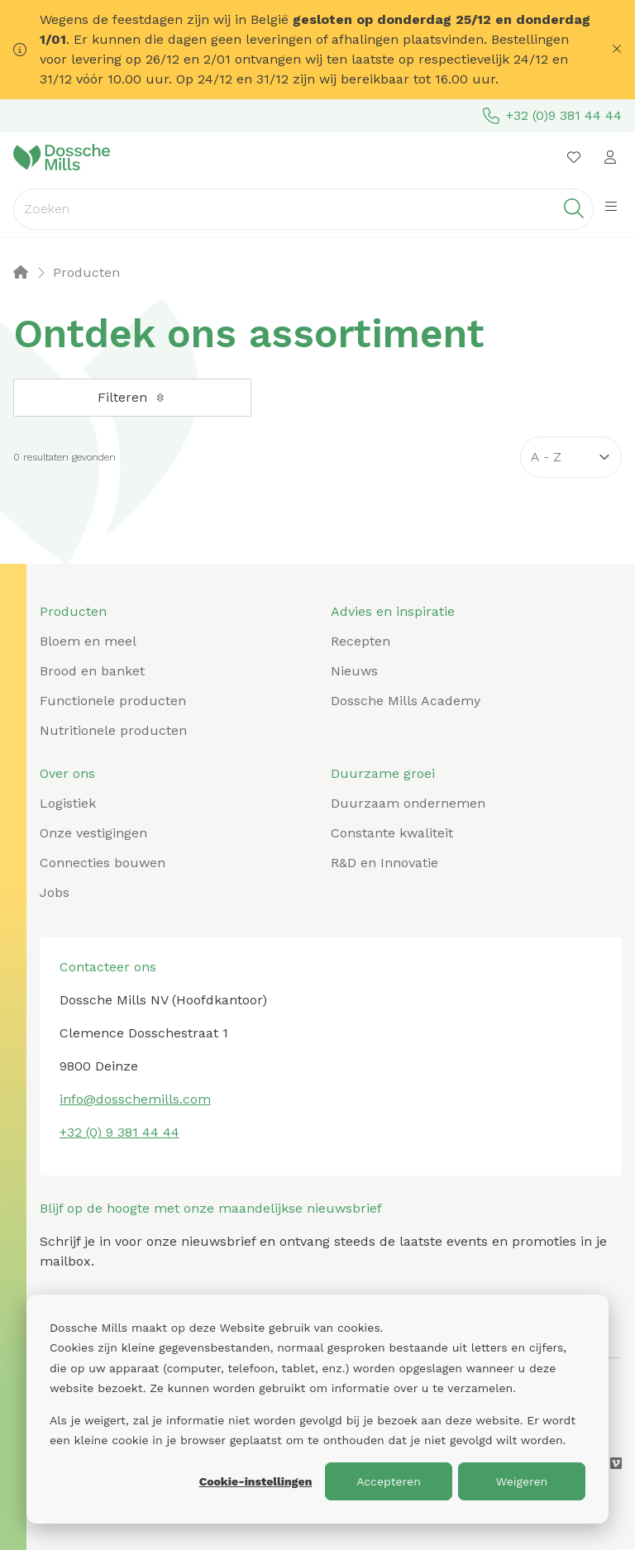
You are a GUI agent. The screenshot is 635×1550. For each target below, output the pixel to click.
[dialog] (317, 1409)
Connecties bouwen (102, 862)
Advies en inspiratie (393, 611)
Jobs (54, 892)
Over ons (67, 773)
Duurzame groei (383, 773)
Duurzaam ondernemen (408, 803)
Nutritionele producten (113, 730)
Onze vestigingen (93, 833)
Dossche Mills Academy (405, 700)
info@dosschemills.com (135, 1099)
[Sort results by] (571, 457)
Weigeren (522, 1481)
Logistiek (68, 803)
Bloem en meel (88, 641)
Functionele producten (113, 700)
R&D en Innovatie (384, 862)
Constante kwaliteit (392, 833)
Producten (73, 611)
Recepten (360, 641)
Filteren (132, 397)
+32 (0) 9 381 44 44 (119, 1132)
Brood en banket (92, 671)
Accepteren (388, 1481)
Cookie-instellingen (256, 1481)
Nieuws (354, 671)
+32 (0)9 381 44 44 (552, 115)
